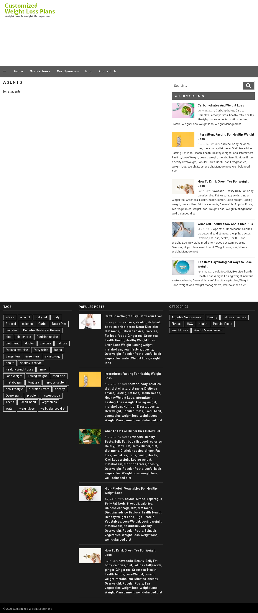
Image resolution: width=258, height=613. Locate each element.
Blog (88, 71)
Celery (109, 446)
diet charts (210, 148)
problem (192, 247)
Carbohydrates (225, 110)
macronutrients (218, 119)
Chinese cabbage (117, 508)
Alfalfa (140, 499)
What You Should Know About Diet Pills (225, 224)
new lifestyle (14, 389)
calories (245, 144)
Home (18, 71)
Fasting (176, 152)
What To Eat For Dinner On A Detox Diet (132, 431)
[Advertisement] (171, 32)
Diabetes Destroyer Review (41, 330)
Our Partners (40, 71)
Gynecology (52, 356)
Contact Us (108, 71)
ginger (245, 195)
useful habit (223, 162)
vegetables (239, 162)
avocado (218, 191)
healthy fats (236, 115)
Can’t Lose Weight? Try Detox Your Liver (133, 316)
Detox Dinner (141, 446)
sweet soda (52, 395)
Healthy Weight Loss (225, 152)
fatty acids (233, 195)
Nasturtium (131, 526)
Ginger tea (178, 199)
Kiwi (108, 459)
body (235, 144)
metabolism (226, 157)
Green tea (192, 199)
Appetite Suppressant (227, 229)
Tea (174, 209)
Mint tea (203, 204)
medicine (207, 242)
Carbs (239, 110)
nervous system (224, 242)
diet (200, 148)
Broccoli (11, 324)
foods (58, 350)
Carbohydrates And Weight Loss (221, 105)
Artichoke (137, 437)
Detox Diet (59, 324)
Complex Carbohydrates (213, 115)
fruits (132, 455)
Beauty (230, 191)
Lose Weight (190, 157)
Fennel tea (119, 455)
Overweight (189, 162)
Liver (108, 345)
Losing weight (208, 157)
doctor (246, 233)
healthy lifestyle (31, 363)
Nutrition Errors (244, 157)
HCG (190, 324)
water (10, 408)
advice (226, 144)
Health (198, 152)
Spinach (150, 530)
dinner (149, 450)
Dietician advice (242, 148)
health (207, 152)
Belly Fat (240, 191)
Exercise (203, 238)
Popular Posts (206, 162)
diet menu (224, 148)
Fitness (176, 324)
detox (131, 327)
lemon (221, 199)
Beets (109, 441)
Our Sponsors (68, 71)
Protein (176, 124)
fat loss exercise (17, 350)
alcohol (25, 317)
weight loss (206, 124)
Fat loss (187, 152)
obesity (176, 162)
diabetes (203, 233)
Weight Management (228, 124)
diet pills (235, 233)
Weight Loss (190, 124)
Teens (10, 402)
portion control (238, 119)
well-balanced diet (183, 213)
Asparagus (154, 499)
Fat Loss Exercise (234, 317)
